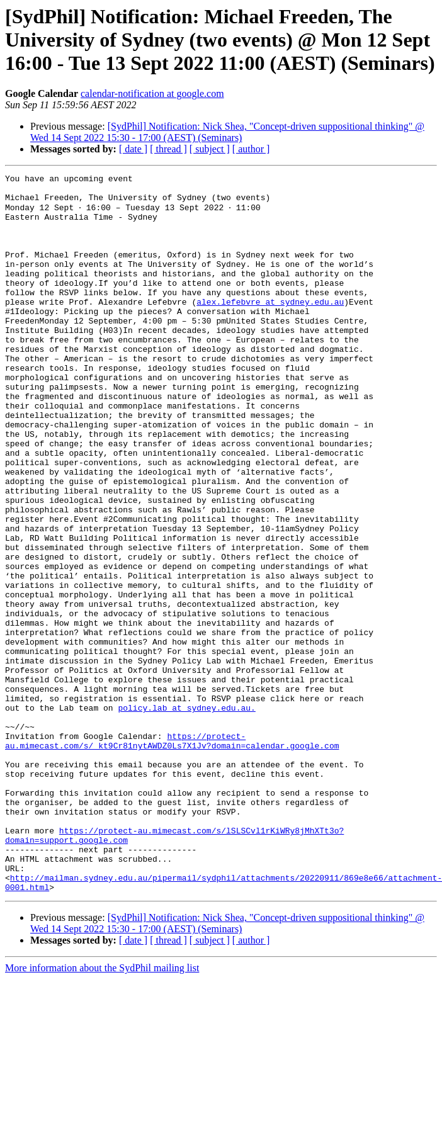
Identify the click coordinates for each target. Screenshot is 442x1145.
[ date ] (133, 149)
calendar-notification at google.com (152, 93)
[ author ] (251, 149)
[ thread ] (168, 149)
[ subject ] (210, 149)
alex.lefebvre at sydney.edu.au (270, 327)
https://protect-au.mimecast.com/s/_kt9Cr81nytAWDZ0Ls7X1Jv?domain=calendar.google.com (172, 854)
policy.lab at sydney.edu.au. (186, 814)
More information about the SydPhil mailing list (102, 1110)
